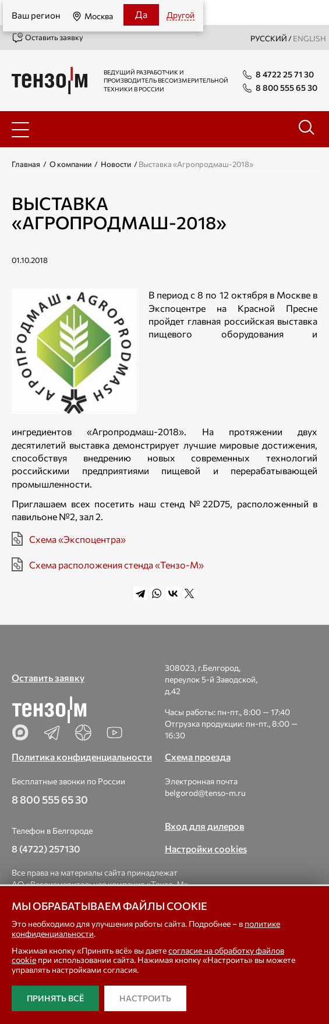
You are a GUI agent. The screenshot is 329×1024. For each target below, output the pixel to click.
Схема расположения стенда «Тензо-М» (116, 564)
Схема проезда (198, 756)
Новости (116, 164)
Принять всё (55, 998)
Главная (26, 164)
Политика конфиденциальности (82, 756)
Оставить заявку (47, 38)
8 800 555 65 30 (50, 799)
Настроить (145, 998)
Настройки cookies (206, 848)
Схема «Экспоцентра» (77, 539)
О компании (70, 164)
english (309, 38)
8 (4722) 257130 (46, 848)
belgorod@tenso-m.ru (205, 793)
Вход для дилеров (205, 825)
